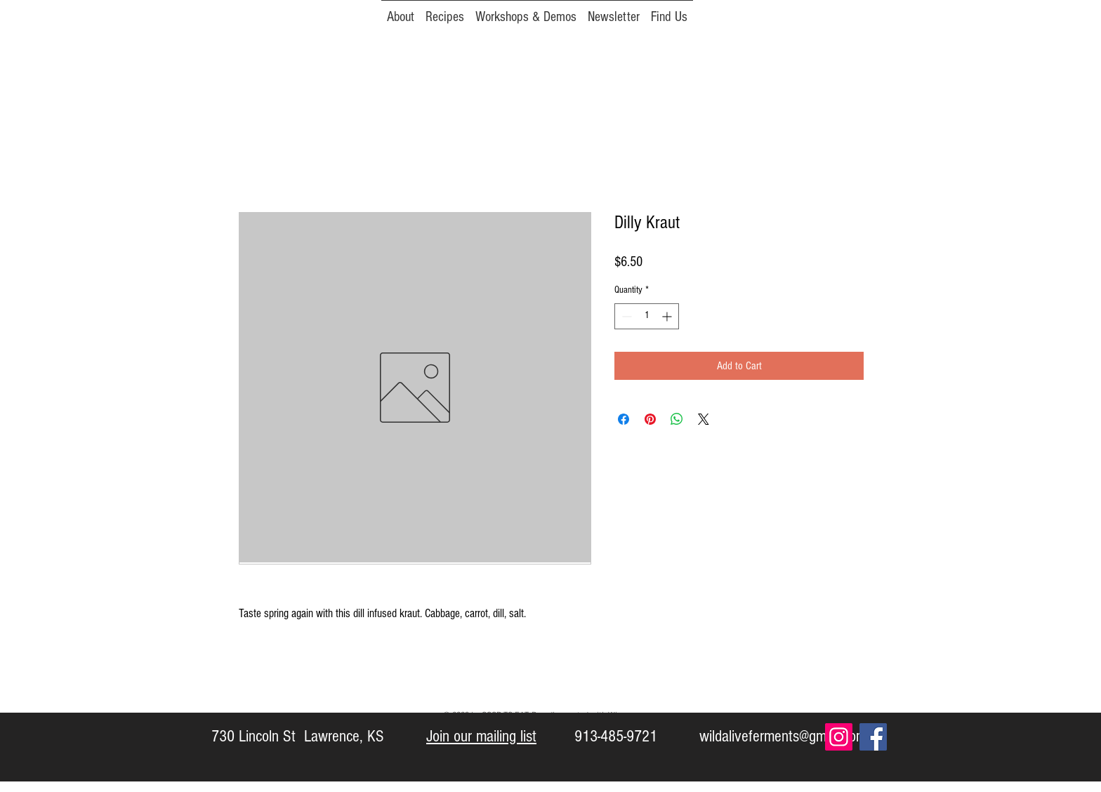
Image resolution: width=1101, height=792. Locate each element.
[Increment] (668, 316)
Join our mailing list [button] (481, 736)
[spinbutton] (646, 316)
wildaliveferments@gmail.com (782, 736)
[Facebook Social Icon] (873, 737)
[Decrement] (625, 316)
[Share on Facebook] (623, 419)
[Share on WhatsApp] (676, 419)
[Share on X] (703, 419)
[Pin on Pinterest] (650, 419)
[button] (613, 10)
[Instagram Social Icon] (838, 737)
